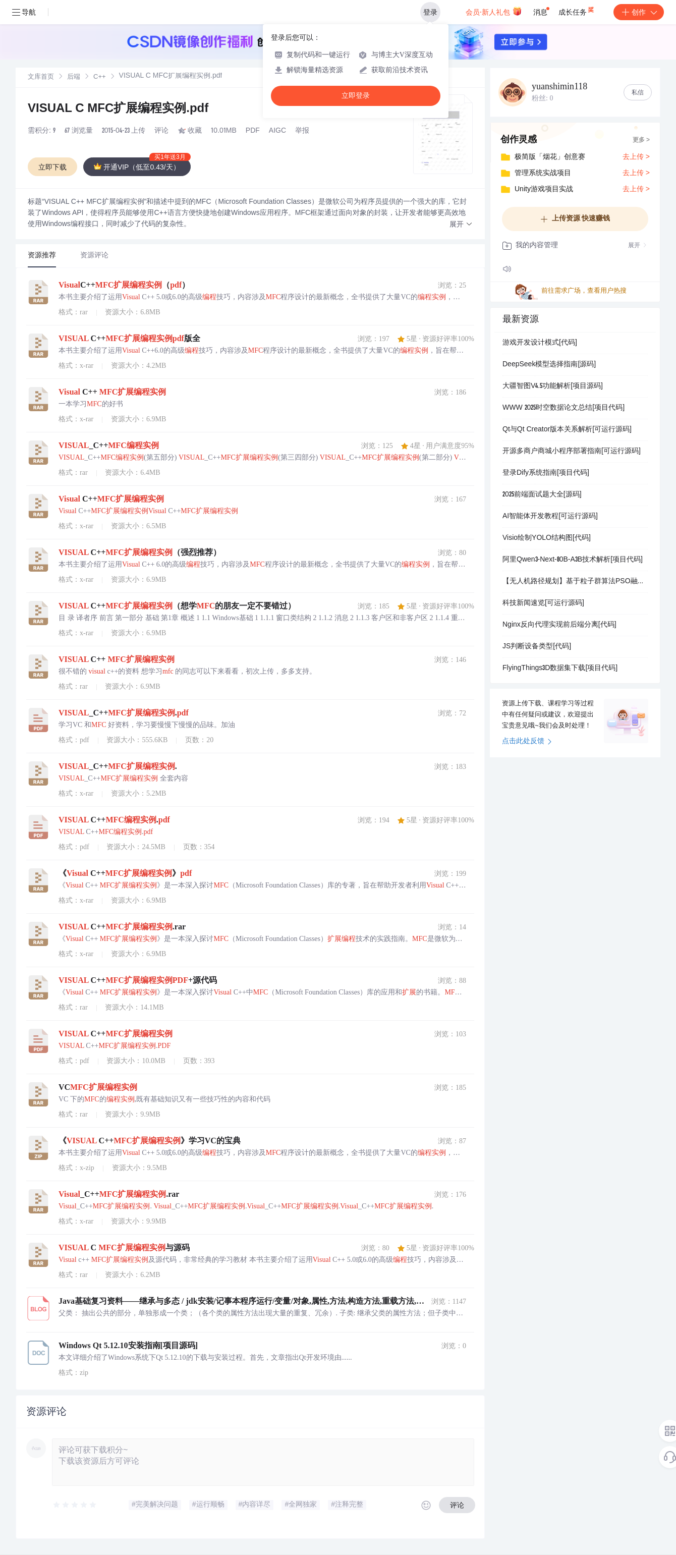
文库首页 (41, 77)
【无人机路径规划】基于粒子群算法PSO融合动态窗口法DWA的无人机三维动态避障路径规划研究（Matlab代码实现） (575, 581)
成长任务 (576, 10)
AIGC (277, 131)
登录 (430, 12)
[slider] (75, 1505)
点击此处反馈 (527, 741)
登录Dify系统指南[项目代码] (545, 473)
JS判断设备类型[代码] (536, 646)
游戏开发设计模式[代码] (539, 343)
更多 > (641, 140)
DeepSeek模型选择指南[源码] (549, 364)
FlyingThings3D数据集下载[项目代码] (559, 668)
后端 (73, 77)
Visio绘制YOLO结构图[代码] (546, 538)
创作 (639, 12)
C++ (99, 77)
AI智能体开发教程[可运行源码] (550, 516)
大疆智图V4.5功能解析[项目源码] (552, 386)
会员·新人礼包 (494, 11)
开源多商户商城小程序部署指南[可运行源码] (571, 451)
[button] (461, 225)
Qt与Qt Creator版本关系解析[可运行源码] (567, 429)
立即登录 (356, 95)
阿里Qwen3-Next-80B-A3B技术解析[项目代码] (572, 560)
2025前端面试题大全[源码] (542, 494)
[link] (41, 77)
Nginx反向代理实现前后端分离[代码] (559, 625)
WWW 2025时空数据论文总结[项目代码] (563, 408)
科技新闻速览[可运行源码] (543, 603)
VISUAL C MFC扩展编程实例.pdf (118, 109)
